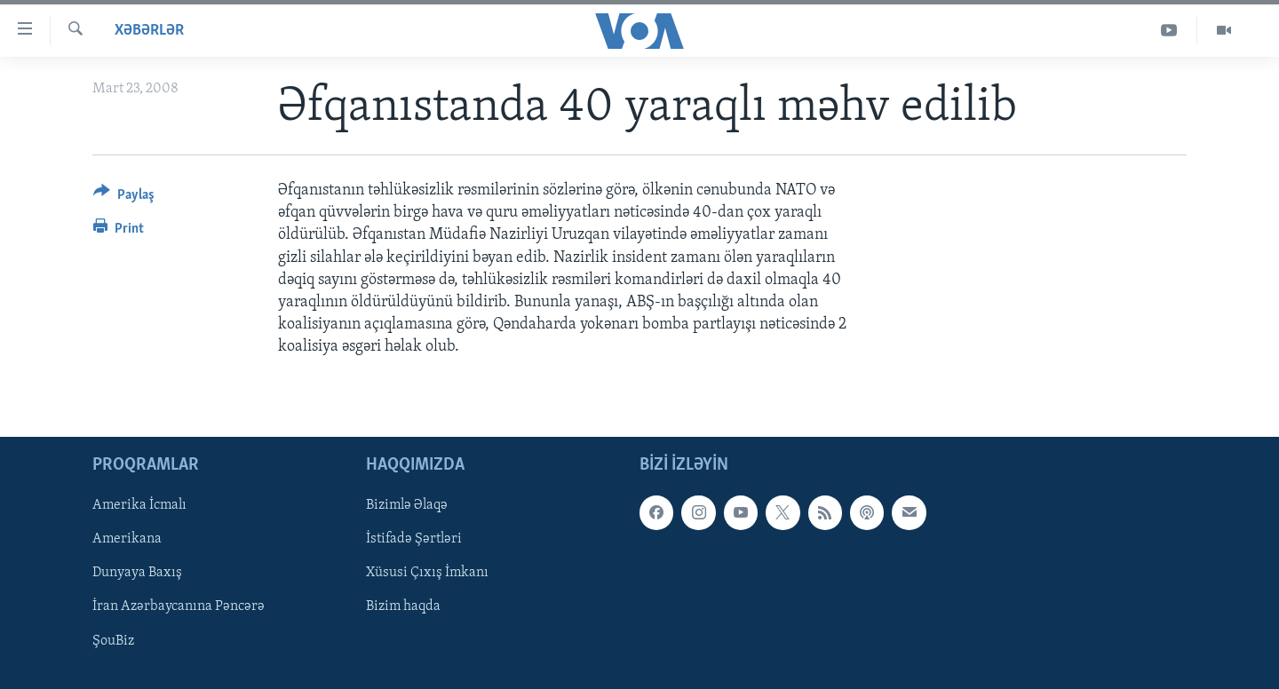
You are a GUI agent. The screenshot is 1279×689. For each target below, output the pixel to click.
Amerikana (127, 539)
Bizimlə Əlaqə (407, 505)
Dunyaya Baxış (137, 573)
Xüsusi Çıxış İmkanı (427, 573)
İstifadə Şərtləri (414, 539)
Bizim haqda (403, 606)
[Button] (124, 197)
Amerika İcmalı (139, 505)
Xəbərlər (149, 30)
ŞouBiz (113, 640)
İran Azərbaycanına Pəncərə (178, 606)
